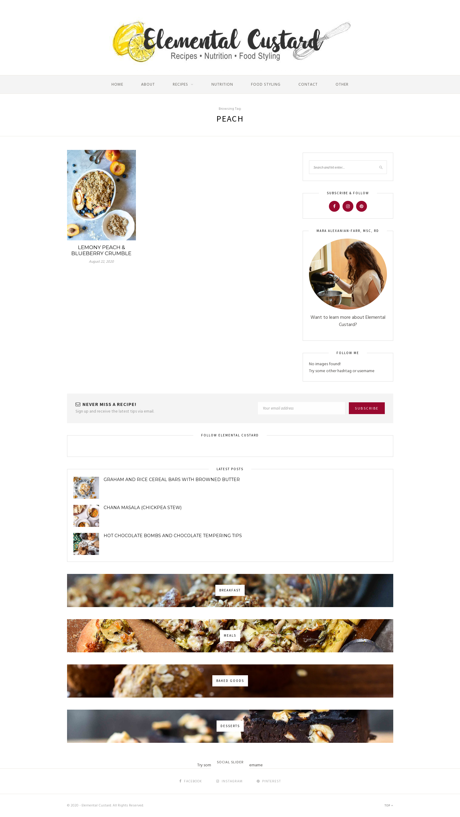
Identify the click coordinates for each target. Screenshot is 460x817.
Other (342, 84)
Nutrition (222, 84)
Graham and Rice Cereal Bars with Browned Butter (172, 479)
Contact (308, 84)
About (148, 84)
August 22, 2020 (101, 262)
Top (388, 805)
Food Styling (266, 84)
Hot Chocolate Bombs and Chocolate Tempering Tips (173, 535)
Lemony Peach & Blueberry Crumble (101, 250)
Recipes (180, 84)
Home (117, 84)
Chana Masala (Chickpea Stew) (143, 507)
